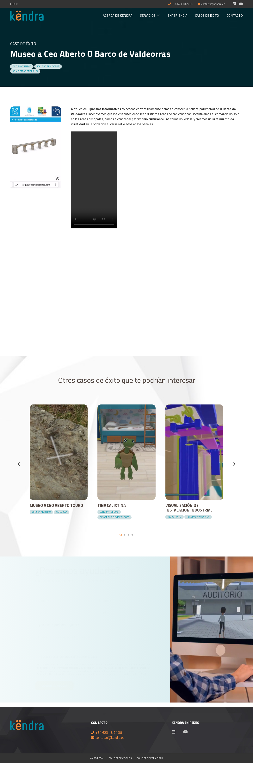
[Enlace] (27, 15)
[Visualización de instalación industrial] (194, 407)
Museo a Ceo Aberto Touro (56, 505)
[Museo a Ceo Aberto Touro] (59, 407)
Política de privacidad (150, 758)
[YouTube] (241, 3)
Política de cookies (120, 758)
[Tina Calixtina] (126, 407)
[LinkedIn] (234, 3)
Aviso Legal (97, 758)
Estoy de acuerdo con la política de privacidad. (69, 656)
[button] (121, 535)
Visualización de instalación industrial (189, 507)
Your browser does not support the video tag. (94, 179)
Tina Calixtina (111, 505)
